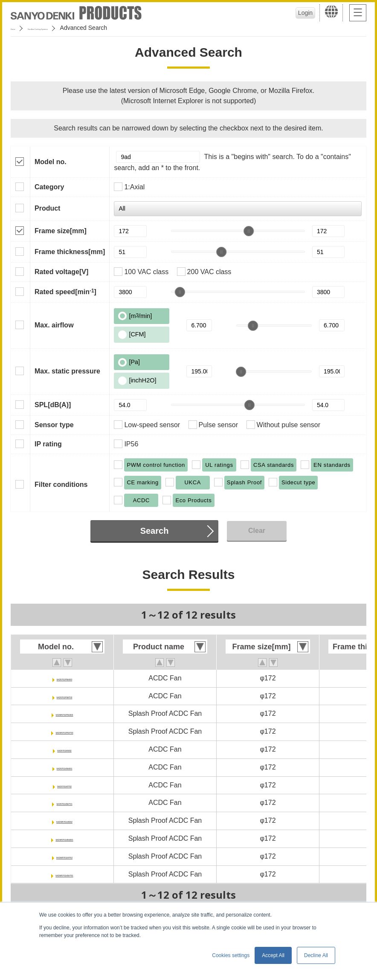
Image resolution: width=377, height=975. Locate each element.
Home (18, 27)
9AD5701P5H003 (64, 678)
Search (154, 530)
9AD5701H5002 (64, 749)
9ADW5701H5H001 (64, 838)
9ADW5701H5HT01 (64, 874)
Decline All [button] (316, 955)
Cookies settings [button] (230, 955)
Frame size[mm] (61, 230)
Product (47, 208)
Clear (256, 530)
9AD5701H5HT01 (64, 802)
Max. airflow (54, 325)
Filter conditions (61, 484)
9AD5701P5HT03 (64, 696)
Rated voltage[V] (61, 271)
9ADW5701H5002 (64, 820)
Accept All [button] (273, 955)
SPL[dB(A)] (53, 404)
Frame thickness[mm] (70, 251)
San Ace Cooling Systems (73, 27)
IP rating (48, 444)
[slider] (249, 231)
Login (300, 12)
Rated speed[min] (65, 291)
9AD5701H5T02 (64, 785)
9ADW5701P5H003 (65, 713)
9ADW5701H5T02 (65, 856)
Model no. (51, 161)
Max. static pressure (67, 371)
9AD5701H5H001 (64, 767)
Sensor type (54, 424)
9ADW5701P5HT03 (64, 731)
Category (49, 187)
